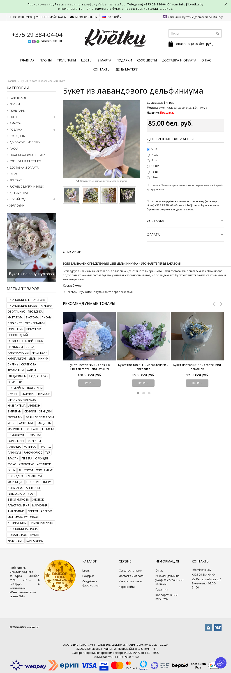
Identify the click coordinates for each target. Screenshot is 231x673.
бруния (13, 394)
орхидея (41, 458)
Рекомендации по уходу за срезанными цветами (169, 580)
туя (47, 452)
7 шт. (152, 155)
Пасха (13, 149)
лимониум (16, 435)
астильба (26, 423)
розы (12, 470)
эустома (32, 317)
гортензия (15, 329)
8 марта (104, 60)
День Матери (127, 69)
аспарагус (15, 488)
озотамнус (16, 311)
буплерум (14, 411)
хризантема (16, 405)
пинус (47, 482)
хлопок (38, 499)
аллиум (46, 511)
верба (30, 347)
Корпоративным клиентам (166, 597)
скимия (30, 411)
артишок (44, 464)
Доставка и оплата (179, 60)
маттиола (15, 317)
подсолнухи (39, 376)
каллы (31, 370)
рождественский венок (25, 341)
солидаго (15, 476)
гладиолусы (17, 376)
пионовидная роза (23, 529)
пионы (47, 317)
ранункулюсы (18, 353)
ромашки (15, 382)
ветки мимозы (19, 499)
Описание (72, 251)
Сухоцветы (147, 60)
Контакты (101, 69)
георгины (34, 441)
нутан (34, 535)
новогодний (18, 335)
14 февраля (17, 98)
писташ (45, 447)
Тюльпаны (66, 60)
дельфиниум (38, 358)
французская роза (22, 400)
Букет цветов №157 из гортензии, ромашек (197, 367)
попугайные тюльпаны (25, 388)
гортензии (16, 441)
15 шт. (153, 172)
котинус (30, 447)
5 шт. (152, 149)
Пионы (45, 60)
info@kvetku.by (83, 17)
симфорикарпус (42, 523)
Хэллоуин (16, 205)
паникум (14, 452)
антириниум (17, 523)
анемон (34, 405)
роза (31, 494)
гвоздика (35, 311)
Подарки (124, 60)
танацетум (34, 476)
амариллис (16, 511)
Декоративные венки (25, 142)
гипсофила (16, 494)
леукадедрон (17, 535)
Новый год (17, 199)
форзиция (15, 482)
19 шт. (153, 177)
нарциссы (15, 347)
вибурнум (33, 329)
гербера (26, 458)
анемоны (33, 488)
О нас (206, 60)
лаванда (14, 447)
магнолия (40, 505)
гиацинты (44, 423)
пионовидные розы (23, 306)
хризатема (15, 541)
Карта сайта (127, 587)
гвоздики (15, 417)
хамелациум (17, 358)
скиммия (28, 394)
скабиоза (28, 364)
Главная (27, 60)
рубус (12, 464)
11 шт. (153, 166)
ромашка (34, 435)
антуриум (25, 470)
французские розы (39, 417)
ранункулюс (33, 452)
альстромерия (18, 505)
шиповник (34, 541)
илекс (12, 423)
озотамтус (44, 470)
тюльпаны (16, 370)
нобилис (33, 482)
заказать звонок (51, 41)
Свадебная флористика (27, 155)
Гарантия (161, 589)
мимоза (44, 394)
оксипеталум (35, 323)
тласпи (13, 458)
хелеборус (26, 464)
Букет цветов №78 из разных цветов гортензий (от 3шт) (90, 367)
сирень (13, 364)
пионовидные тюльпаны (27, 300)
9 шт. (152, 160)
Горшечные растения (25, 161)
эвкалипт (15, 323)
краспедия (39, 353)
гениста (48, 429)
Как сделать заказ (130, 581)
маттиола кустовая (23, 517)
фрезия (46, 306)
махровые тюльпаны (23, 429)
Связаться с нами (130, 570)
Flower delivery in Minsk (26, 186)
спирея (33, 511)
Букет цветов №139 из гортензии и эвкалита (143, 367)
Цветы (86, 60)
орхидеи (45, 411)
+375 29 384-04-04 (157, 4)
